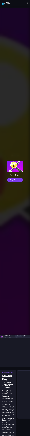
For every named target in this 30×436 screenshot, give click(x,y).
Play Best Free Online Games (6, 3)
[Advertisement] (15, 352)
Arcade (8, 372)
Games (3, 372)
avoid (12, 372)
